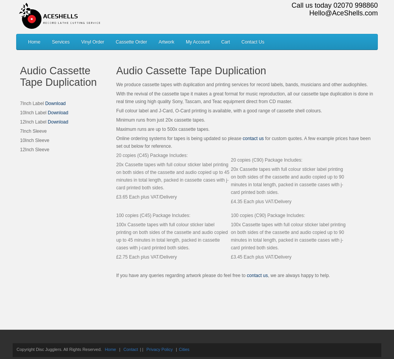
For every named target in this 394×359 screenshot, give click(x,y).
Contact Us (253, 42)
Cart (225, 42)
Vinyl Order (92, 42)
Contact (131, 349)
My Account (198, 42)
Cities (184, 349)
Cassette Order (131, 42)
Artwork (166, 42)
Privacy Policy (159, 349)
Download (55, 103)
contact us (253, 138)
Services (61, 42)
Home (34, 42)
